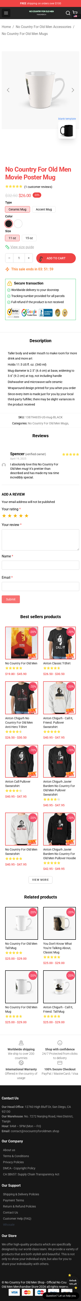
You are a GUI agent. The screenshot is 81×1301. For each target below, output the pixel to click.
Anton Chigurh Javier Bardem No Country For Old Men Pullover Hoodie (59, 854)
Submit (11, 599)
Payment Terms (13, 1200)
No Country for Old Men (21, 663)
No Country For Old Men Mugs (25, 34)
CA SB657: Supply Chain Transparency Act (31, 1174)
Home (6, 27)
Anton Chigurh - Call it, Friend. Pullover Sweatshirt (58, 722)
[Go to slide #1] (29, 151)
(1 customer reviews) (38, 187)
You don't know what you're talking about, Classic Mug (57, 948)
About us (9, 1150)
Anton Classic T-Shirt (57, 663)
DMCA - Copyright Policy (19, 1168)
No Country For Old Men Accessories (43, 27)
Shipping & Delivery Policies (21, 1194)
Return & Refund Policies (19, 1206)
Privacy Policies (13, 1162)
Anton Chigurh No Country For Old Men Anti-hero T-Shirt (19, 722)
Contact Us (10, 1212)
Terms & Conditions (16, 1156)
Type (8, 202)
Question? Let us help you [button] (61, 1295)
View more (40, 879)
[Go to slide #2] (51, 151)
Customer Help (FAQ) (17, 1218)
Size (8, 231)
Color (9, 216)
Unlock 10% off (73, 1282)
